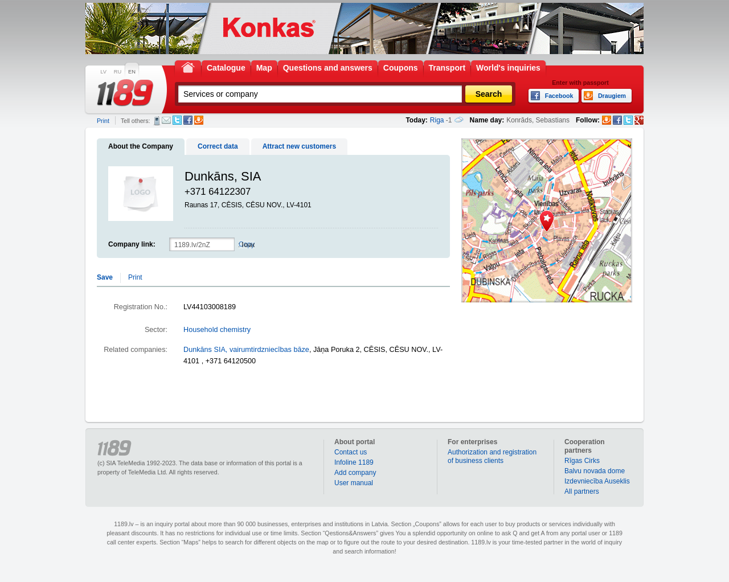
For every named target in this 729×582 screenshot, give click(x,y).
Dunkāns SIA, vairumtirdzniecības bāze (246, 350)
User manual (353, 483)
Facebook (188, 120)
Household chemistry (217, 330)
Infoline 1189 (354, 462)
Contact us (350, 452)
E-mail (166, 120)
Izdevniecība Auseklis (597, 481)
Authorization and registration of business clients (492, 456)
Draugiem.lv (198, 120)
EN (132, 72)
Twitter (177, 120)
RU (117, 72)
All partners (581, 491)
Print (103, 120)
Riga (437, 120)
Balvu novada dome (594, 471)
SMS (157, 120)
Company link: (131, 244)
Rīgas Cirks (582, 461)
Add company (355, 473)
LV (103, 72)
